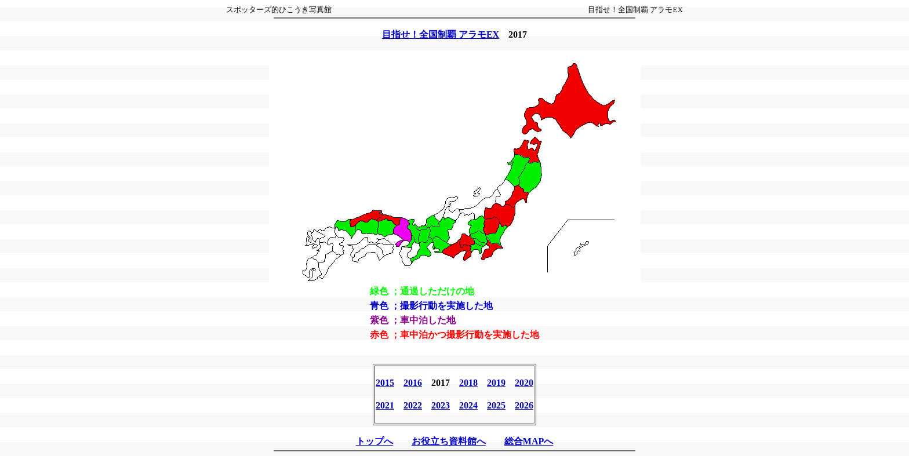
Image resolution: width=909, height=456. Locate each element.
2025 (496, 405)
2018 (468, 383)
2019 (496, 383)
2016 (412, 383)
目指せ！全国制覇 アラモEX (440, 34)
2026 (524, 405)
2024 (468, 405)
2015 (385, 383)
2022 (412, 405)
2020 (524, 383)
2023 (440, 405)
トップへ (374, 441)
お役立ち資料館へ (449, 441)
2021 (385, 405)
